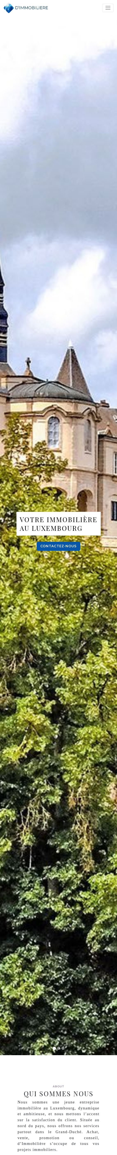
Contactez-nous (58, 546)
